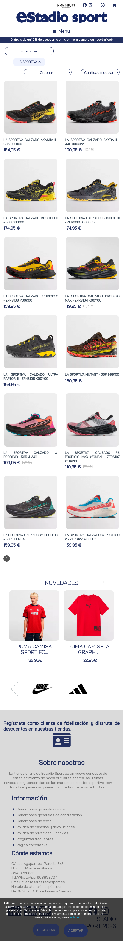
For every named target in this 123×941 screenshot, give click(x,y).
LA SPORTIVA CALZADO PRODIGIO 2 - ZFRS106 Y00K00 (30, 298)
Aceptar (76, 930)
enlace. (75, 917)
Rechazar (46, 930)
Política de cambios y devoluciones (46, 827)
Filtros (29, 51)
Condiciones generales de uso (42, 809)
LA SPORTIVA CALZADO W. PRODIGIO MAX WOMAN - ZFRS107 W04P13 (92, 457)
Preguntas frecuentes (35, 839)
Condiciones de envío (34, 821)
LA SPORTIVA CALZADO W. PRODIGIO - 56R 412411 (30, 455)
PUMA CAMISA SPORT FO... (34, 649)
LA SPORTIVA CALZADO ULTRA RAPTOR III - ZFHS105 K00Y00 (30, 376)
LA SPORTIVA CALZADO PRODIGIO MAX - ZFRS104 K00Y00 (92, 298)
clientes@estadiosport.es (43, 882)
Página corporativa (32, 845)
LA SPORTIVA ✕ (29, 62)
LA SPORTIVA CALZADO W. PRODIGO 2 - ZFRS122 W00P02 (92, 537)
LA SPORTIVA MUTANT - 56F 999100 (92, 374)
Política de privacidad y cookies (42, 833)
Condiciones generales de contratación (49, 815)
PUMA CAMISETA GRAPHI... (88, 649)
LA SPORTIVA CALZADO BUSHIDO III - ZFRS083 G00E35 (92, 220)
